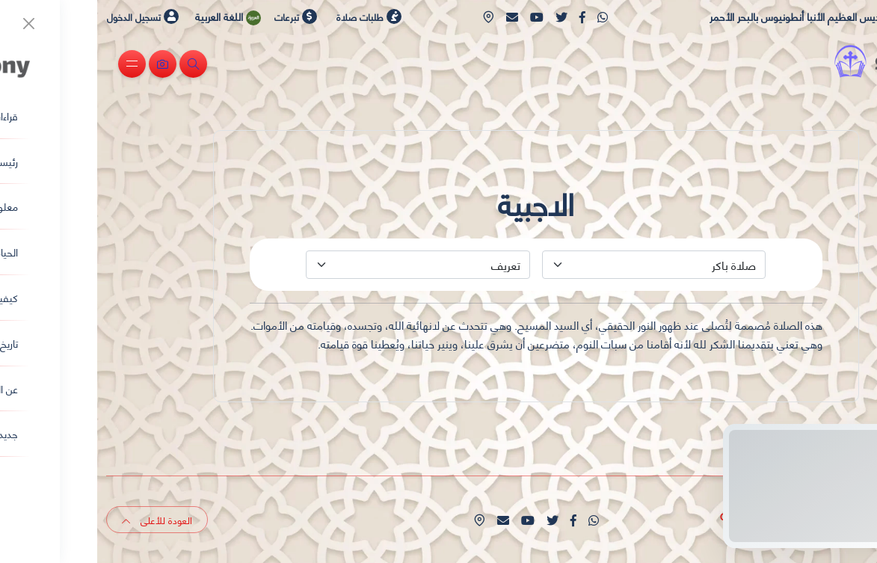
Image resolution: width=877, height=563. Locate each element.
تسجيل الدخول (45, 16)
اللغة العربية (132, 16)
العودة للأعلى (60, 520)
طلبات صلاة (271, 16)
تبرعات (198, 16)
